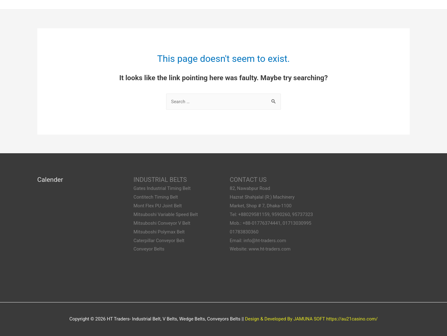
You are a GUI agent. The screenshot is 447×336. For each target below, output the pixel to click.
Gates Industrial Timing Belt (162, 188)
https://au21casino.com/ (352, 319)
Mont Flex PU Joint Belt (157, 206)
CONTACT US (248, 179)
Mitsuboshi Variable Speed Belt (165, 214)
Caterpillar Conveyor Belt (158, 240)
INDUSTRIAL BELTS (160, 179)
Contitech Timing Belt (155, 197)
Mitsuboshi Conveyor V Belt (161, 223)
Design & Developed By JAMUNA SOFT (285, 319)
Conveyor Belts (149, 249)
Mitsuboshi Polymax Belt (159, 232)
